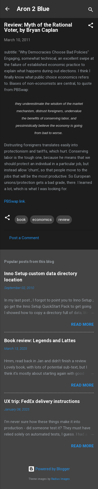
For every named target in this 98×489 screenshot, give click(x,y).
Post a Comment (24, 238)
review (64, 219)
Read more (82, 324)
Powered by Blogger (49, 469)
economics (42, 219)
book (21, 219)
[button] (91, 26)
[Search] (91, 11)
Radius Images (60, 479)
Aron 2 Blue (33, 9)
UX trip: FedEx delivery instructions (42, 401)
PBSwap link (14, 201)
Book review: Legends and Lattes (40, 340)
